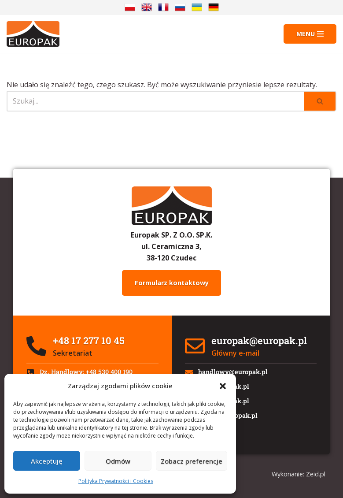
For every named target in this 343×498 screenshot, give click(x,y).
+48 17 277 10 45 (89, 340)
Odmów (118, 461)
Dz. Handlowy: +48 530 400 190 (86, 372)
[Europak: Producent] (33, 34)
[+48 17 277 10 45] (36, 346)
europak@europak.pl (259, 340)
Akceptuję (47, 461)
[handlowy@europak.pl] (189, 372)
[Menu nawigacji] (310, 33)
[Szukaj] (155, 101)
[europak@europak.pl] (195, 346)
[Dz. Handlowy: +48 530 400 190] (30, 372)
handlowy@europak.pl (233, 372)
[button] (222, 386)
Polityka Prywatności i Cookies (115, 481)
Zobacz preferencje (191, 461)
